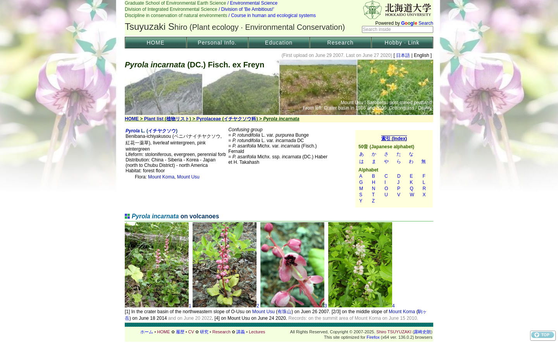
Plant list (154, 119)
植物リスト (177, 119)
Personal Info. (217, 42)
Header (279, 18)
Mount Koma (161, 177)
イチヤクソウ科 (240, 119)
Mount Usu (188, 177)
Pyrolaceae (208, 119)
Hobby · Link (402, 42)
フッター (279, 332)
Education (279, 42)
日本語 (403, 55)
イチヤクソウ (162, 131)
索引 (394, 169)
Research (340, 42)
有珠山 (284, 311)
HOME (156, 42)
